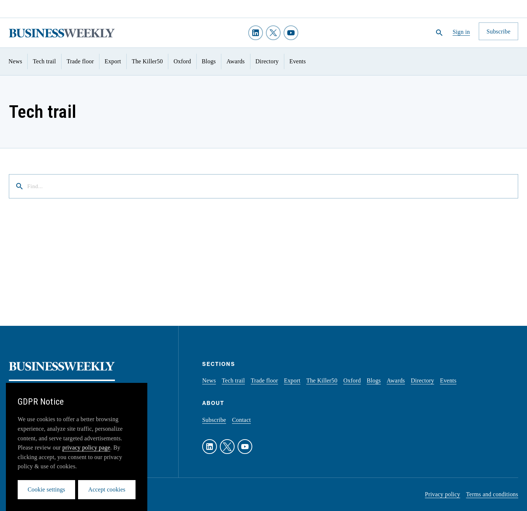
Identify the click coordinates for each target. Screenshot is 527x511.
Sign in (461, 32)
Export (113, 61)
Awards (235, 61)
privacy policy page (86, 447)
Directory (267, 61)
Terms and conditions (492, 494)
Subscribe (214, 420)
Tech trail (44, 61)
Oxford (182, 61)
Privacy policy (442, 494)
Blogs (209, 61)
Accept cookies (107, 489)
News (15, 61)
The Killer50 (147, 61)
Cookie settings (46, 489)
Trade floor (80, 61)
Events (297, 61)
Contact (241, 420)
